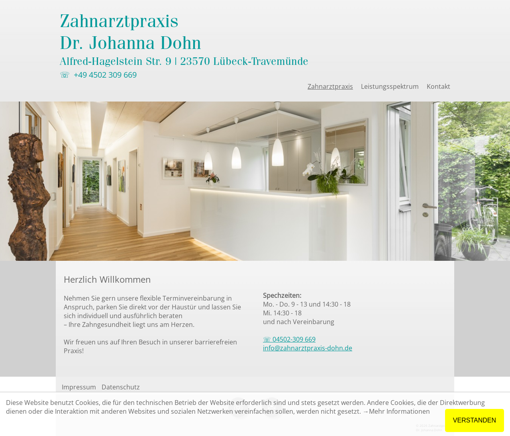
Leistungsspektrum (390, 86)
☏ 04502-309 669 (289, 339)
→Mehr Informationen (396, 411)
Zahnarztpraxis (330, 86)
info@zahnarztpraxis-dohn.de (307, 348)
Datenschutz (121, 387)
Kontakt (438, 86)
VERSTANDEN (474, 420)
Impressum (79, 387)
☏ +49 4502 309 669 (98, 74)
